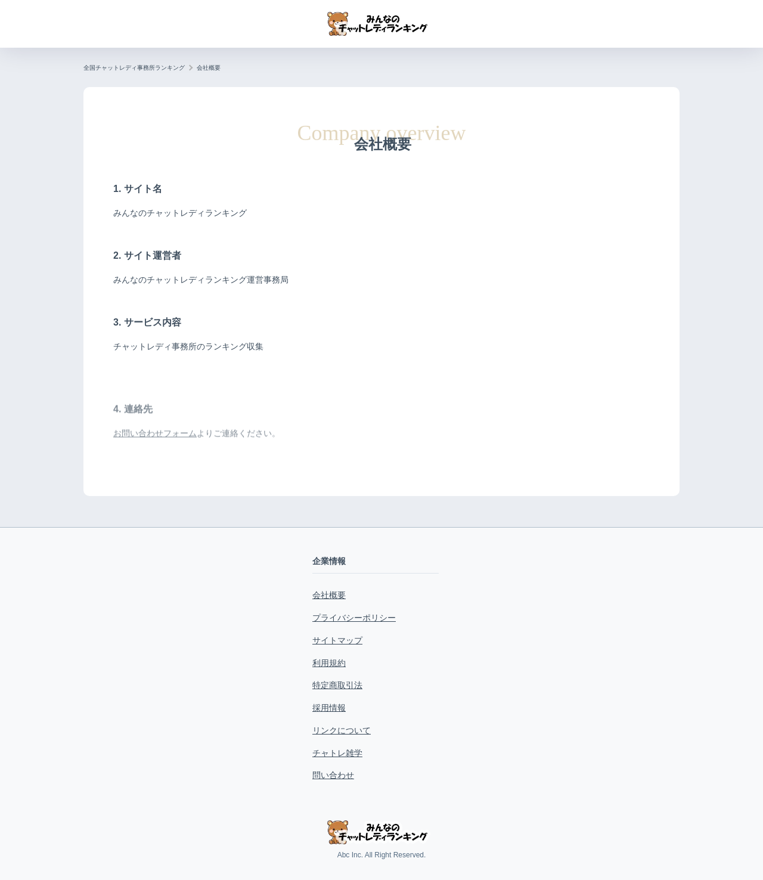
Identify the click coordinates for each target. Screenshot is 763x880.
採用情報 (329, 707)
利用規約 (329, 663)
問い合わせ (333, 775)
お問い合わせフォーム (155, 453)
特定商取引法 (337, 685)
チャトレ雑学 (337, 753)
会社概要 (329, 595)
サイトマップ (337, 640)
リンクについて (341, 730)
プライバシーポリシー (354, 617)
